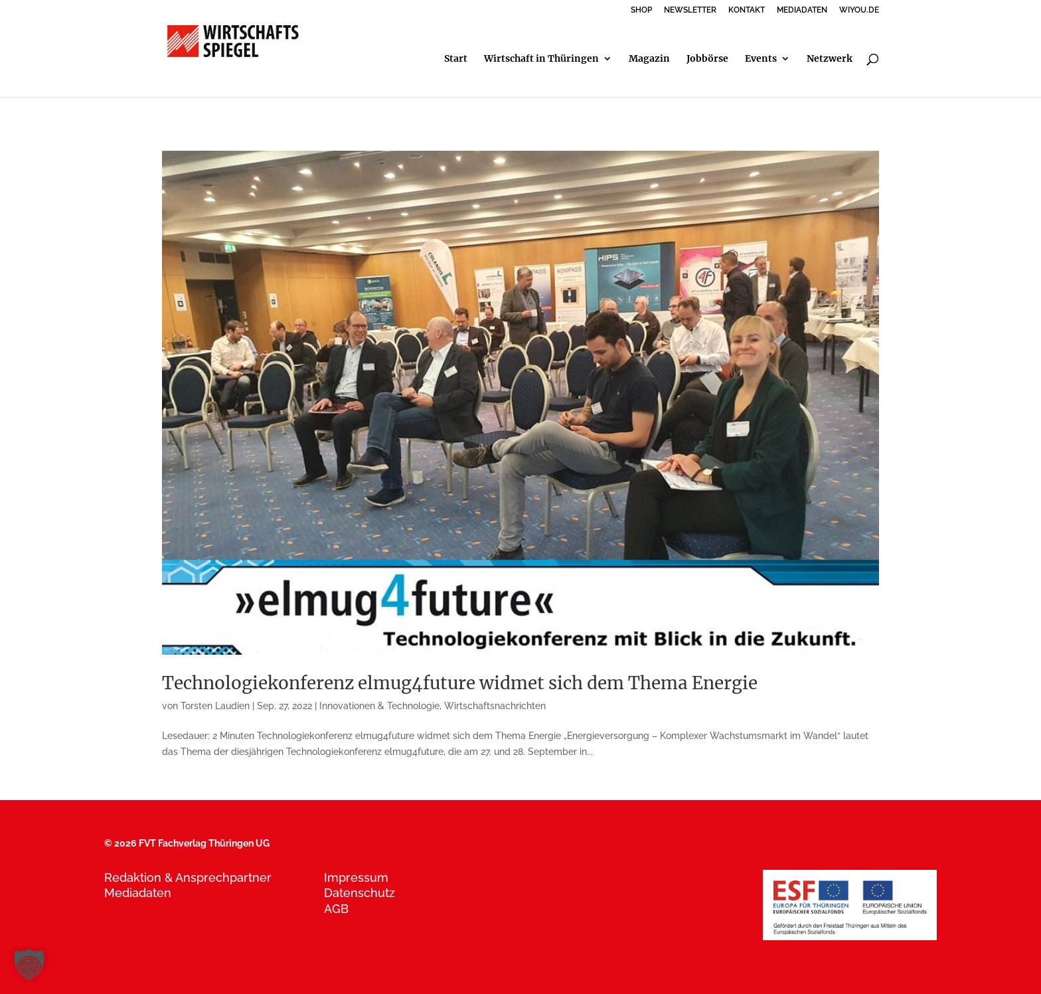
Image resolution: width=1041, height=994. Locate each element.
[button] (29, 965)
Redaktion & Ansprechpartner (188, 877)
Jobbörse (707, 59)
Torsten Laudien (215, 706)
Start (455, 59)
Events (761, 59)
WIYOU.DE (859, 10)
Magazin (649, 59)
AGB (336, 909)
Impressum (356, 877)
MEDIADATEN (802, 10)
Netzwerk (829, 59)
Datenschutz (359, 893)
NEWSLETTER (690, 10)
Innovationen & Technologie (379, 706)
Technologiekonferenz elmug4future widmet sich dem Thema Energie (460, 683)
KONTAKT (746, 10)
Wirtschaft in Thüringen (541, 59)
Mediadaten (137, 893)
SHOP (641, 10)
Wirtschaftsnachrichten (495, 706)
